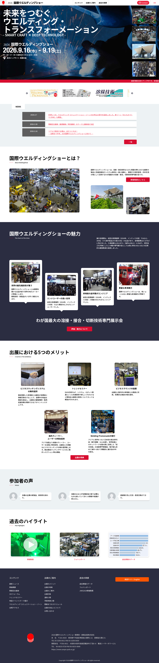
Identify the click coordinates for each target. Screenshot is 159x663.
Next (132, 93)
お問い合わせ (49, 611)
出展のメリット (50, 584)
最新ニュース (14, 584)
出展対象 (47, 594)
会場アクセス (14, 607)
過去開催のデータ (86, 584)
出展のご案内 (49, 590)
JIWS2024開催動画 (86, 590)
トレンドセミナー (15, 597)
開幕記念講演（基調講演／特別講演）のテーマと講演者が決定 (71, 124)
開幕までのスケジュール (53, 604)
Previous (27, 93)
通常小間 (47, 597)
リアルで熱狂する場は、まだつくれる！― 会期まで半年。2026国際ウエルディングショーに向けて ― (70, 132)
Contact (143, 3)
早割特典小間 (49, 601)
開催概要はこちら (136, 179)
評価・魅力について (79, 329)
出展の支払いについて (52, 607)
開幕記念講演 (14, 590)
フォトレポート (85, 587)
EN (155, 3)
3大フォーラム (14, 594)
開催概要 (12, 587)
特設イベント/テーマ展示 (18, 601)
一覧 (129, 142)
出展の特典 (79, 457)
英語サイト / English (132, 579)
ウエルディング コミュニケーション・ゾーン (25, 604)
